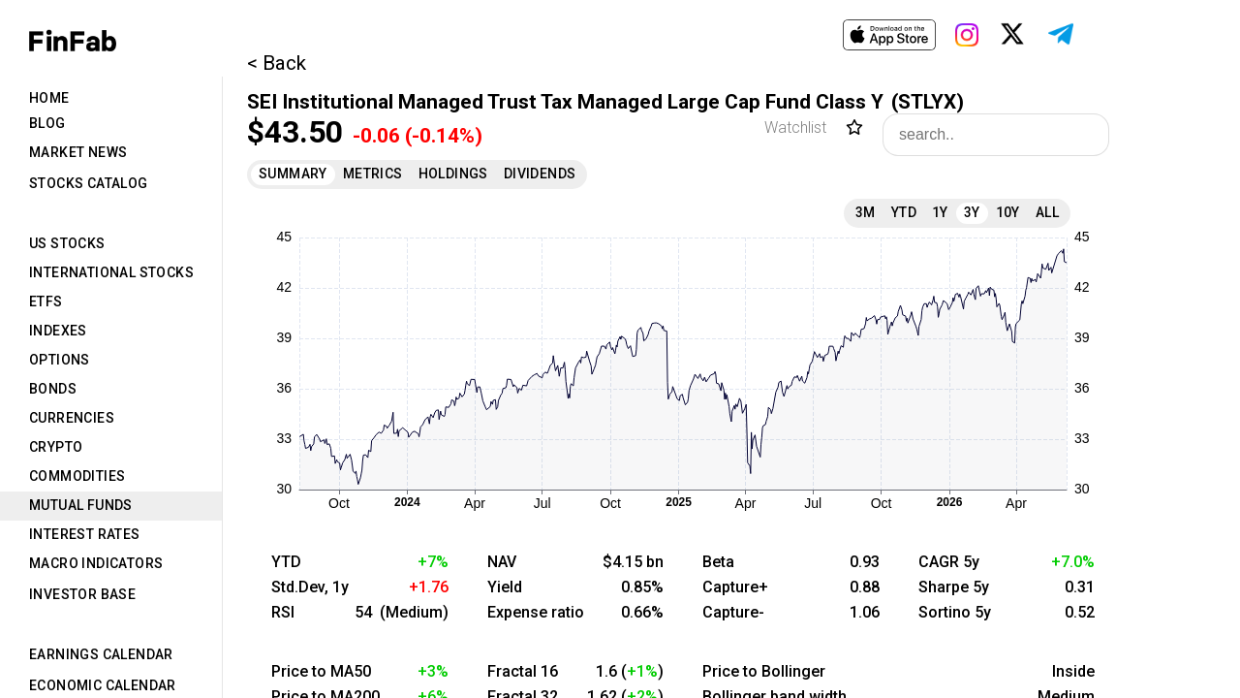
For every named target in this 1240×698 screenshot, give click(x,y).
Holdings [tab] (453, 173)
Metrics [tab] (373, 173)
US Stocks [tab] (67, 243)
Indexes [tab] (58, 330)
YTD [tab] (903, 212)
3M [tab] (865, 212)
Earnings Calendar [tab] (101, 654)
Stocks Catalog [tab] (88, 183)
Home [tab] (49, 98)
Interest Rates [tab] (84, 534)
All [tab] (1047, 212)
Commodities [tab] (77, 476)
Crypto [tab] (55, 447)
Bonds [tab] (53, 389)
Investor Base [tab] (82, 594)
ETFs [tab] (46, 301)
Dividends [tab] (540, 173)
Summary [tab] (293, 173)
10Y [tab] (1008, 212)
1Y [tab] (940, 212)
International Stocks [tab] (111, 272)
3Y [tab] (972, 212)
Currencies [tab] (71, 418)
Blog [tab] (47, 123)
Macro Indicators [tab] (96, 563)
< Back (276, 63)
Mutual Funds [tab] (81, 505)
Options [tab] (59, 359)
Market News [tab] (78, 152)
